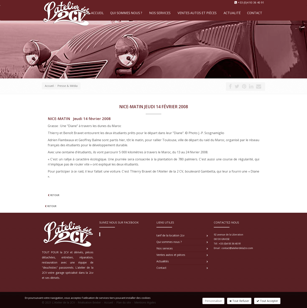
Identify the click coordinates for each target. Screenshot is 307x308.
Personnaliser (213, 301)
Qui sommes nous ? (126, 13)
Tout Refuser (239, 301)
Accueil (49, 86)
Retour (54, 195)
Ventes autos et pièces (197, 13)
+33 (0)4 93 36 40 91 (251, 2)
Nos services (160, 13)
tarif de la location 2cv (170, 235)
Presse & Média (67, 86)
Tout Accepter (267, 301)
